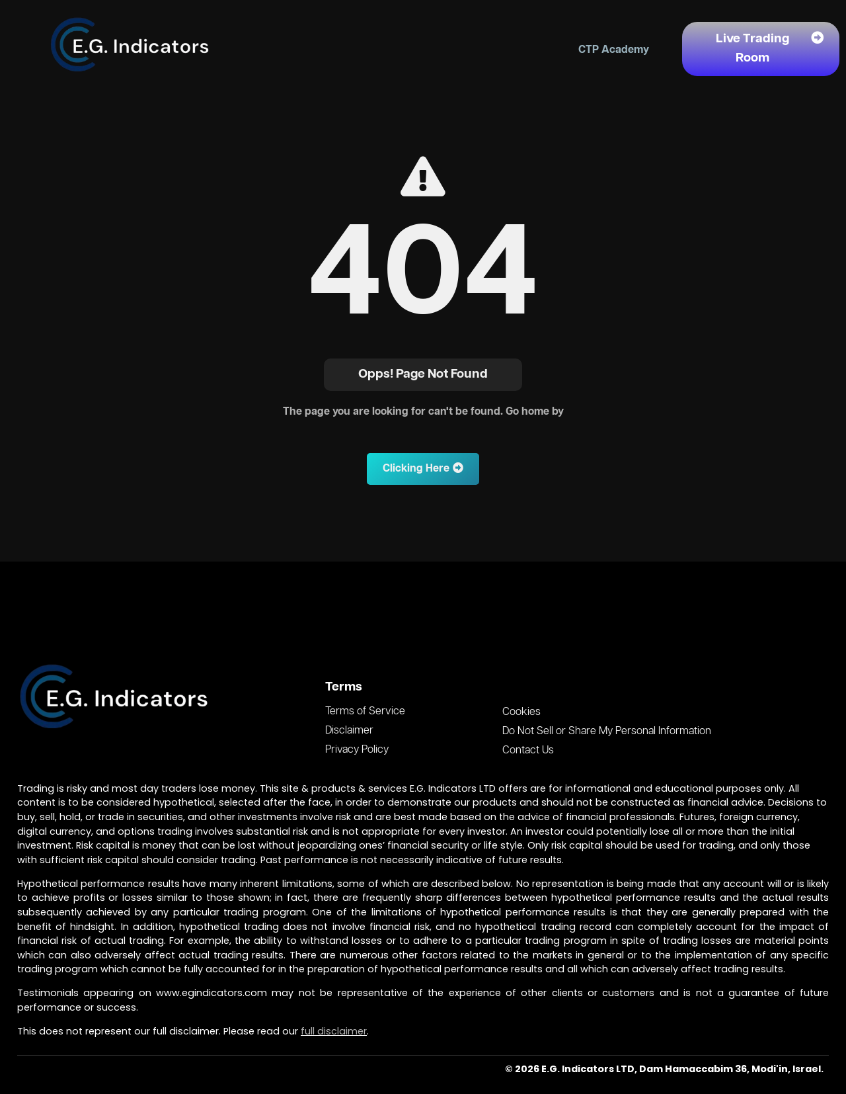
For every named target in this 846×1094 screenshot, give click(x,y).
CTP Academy (613, 50)
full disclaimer (334, 1031)
